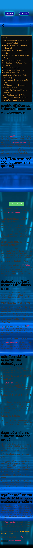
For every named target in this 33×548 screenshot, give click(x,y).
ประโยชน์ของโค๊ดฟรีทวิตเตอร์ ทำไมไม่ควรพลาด (16, 64)
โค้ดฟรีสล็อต (26, 265)
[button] (2, 13)
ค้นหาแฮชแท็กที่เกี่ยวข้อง (12, 60)
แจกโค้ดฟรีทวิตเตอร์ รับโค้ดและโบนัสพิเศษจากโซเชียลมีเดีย (16, 42)
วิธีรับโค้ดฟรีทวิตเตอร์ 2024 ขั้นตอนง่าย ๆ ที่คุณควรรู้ (16, 47)
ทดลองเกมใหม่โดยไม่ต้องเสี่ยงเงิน (14, 70)
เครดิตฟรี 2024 (8, 383)
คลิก (21, 537)
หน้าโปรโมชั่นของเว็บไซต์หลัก (14, 95)
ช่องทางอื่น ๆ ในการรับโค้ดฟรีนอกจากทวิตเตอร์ (17, 91)
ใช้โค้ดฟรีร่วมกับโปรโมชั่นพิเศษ (15, 85)
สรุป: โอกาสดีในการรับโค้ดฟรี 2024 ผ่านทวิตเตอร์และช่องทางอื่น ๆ (16, 99)
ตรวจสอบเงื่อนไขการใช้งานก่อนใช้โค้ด (16, 81)
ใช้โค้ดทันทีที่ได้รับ (10, 88)
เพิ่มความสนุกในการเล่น (11, 73)
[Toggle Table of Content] (28, 37)
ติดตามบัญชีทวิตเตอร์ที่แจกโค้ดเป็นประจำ (15, 52)
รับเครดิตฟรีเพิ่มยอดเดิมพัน (12, 68)
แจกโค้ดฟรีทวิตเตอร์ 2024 (19, 142)
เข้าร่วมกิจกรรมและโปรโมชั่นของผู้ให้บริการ (16, 57)
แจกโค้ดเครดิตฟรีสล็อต (14, 213)
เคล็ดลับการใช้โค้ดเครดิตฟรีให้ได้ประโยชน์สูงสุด (15, 77)
